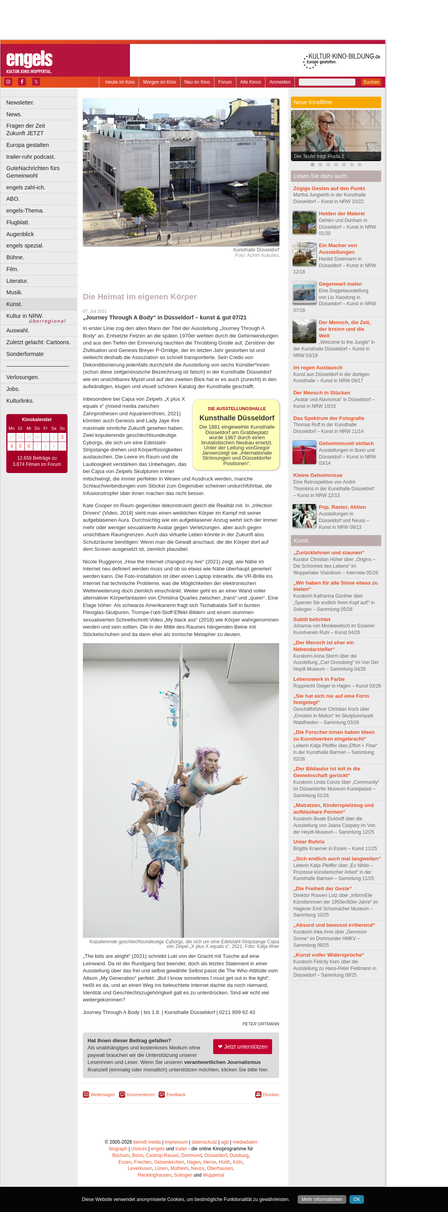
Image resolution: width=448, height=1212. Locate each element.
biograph (118, 1148)
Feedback (175, 1094)
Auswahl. (17, 330)
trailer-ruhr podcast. (30, 157)
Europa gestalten (27, 145)
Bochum (121, 1155)
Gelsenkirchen (169, 1162)
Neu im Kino (197, 82)
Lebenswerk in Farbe (319, 679)
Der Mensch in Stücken (321, 393)
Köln (237, 1162)
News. (14, 114)
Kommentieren (141, 1094)
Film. (12, 269)
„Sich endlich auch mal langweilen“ (337, 859)
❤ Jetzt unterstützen (242, 1046)
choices (139, 1148)
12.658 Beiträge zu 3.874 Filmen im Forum (37, 461)
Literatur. (17, 281)
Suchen (371, 82)
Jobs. (13, 389)
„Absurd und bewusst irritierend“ (334, 925)
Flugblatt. (17, 222)
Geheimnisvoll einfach (346, 443)
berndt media (147, 1142)
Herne (209, 1162)
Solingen (183, 1175)
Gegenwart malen (340, 284)
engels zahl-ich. (26, 187)
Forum (225, 82)
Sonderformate (25, 354)
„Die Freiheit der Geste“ (322, 888)
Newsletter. (20, 102)
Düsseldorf (216, 1155)
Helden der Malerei (342, 213)
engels (158, 1148)
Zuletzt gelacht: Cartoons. (38, 342)
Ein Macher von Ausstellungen (338, 248)
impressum (176, 1142)
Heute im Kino (120, 82)
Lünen (161, 1168)
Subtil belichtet (312, 619)
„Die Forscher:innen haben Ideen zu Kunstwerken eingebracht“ (334, 735)
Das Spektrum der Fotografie (328, 418)
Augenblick (20, 234)
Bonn (137, 1155)
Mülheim (179, 1168)
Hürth (224, 1162)
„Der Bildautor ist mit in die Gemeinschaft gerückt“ (326, 772)
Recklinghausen (154, 1175)
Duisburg (239, 1155)
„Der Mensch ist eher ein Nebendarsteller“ (323, 646)
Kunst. (14, 304)
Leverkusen (140, 1168)
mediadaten (244, 1142)
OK (356, 1199)
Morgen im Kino (159, 82)
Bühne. (15, 257)
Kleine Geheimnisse (317, 475)
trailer (181, 1148)
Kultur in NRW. (24, 316)
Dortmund (191, 1155)
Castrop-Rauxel (162, 1155)
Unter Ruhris (309, 842)
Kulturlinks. (20, 401)
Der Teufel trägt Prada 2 (319, 156)
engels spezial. (25, 245)
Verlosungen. (22, 377)
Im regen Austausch (318, 367)
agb (225, 1142)
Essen (125, 1162)
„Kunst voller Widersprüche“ (328, 955)
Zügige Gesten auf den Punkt (329, 188)
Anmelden (280, 82)
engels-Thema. (25, 210)
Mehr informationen (322, 1199)
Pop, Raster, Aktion (342, 507)
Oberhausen (220, 1168)
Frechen (143, 1162)
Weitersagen (103, 1094)
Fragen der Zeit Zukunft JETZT (42, 129)
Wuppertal (213, 1175)
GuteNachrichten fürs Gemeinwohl (33, 172)
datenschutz (204, 1142)
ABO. (13, 199)
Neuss (197, 1168)
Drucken (271, 1094)
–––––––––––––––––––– (37, 366)
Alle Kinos (250, 82)
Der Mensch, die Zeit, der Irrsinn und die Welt (345, 329)
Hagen (194, 1162)
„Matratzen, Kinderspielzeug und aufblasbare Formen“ (333, 808)
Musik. (14, 292)
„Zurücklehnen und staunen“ (329, 553)
